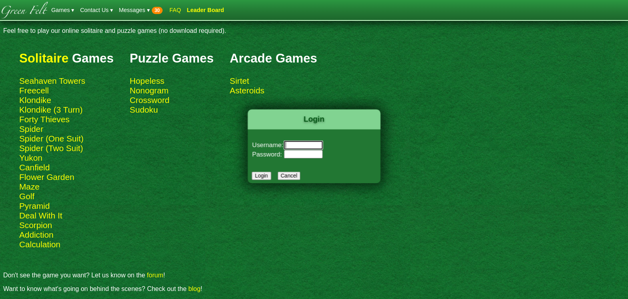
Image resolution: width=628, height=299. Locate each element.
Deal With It (40, 215)
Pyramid (34, 205)
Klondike (35, 100)
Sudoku (144, 109)
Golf (26, 196)
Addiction (36, 234)
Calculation (39, 244)
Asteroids (247, 90)
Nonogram (149, 90)
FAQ (175, 10)
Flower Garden (46, 177)
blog (194, 288)
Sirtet (240, 80)
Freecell (34, 90)
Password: (270, 153)
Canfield (34, 167)
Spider (31, 128)
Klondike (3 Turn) (51, 109)
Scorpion (35, 225)
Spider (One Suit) (51, 138)
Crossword (149, 100)
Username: (270, 145)
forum (155, 275)
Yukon (30, 157)
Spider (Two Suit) (51, 148)
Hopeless (147, 80)
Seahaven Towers (52, 80)
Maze (29, 186)
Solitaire (43, 58)
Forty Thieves (44, 119)
